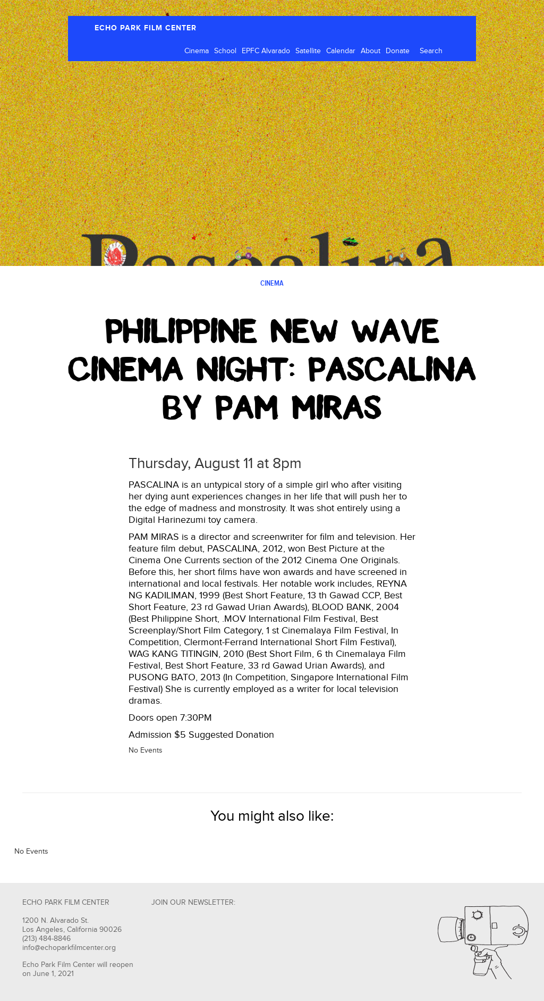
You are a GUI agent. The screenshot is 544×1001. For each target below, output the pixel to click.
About (370, 51)
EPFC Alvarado (266, 51)
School (225, 51)
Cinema (196, 51)
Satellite (308, 51)
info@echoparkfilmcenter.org (69, 948)
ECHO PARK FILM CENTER (146, 27)
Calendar (340, 51)
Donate (398, 51)
